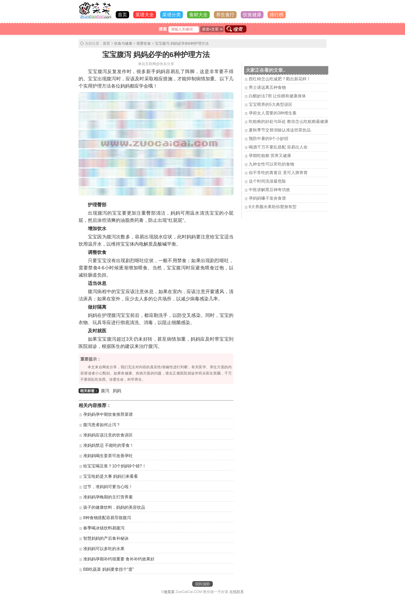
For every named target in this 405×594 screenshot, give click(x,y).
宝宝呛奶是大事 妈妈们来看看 (110, 476)
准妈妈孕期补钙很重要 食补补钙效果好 (118, 559)
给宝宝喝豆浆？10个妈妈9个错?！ (114, 466)
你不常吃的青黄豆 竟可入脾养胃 (278, 172)
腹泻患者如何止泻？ (101, 425)
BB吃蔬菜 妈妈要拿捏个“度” (108, 569)
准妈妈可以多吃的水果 (103, 548)
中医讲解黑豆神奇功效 (269, 189)
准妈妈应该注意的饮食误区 (108, 435)
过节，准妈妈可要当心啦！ (108, 486)
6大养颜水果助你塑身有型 (273, 207)
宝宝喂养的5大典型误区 (270, 104)
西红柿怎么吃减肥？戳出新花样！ (280, 79)
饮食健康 (252, 14)
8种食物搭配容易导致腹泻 (107, 517)
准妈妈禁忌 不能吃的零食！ (108, 445)
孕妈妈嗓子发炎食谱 (267, 198)
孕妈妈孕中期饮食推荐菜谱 (108, 414)
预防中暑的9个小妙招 (268, 138)
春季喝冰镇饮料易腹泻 (103, 528)
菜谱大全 (144, 14)
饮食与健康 (123, 43)
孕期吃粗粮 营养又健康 (270, 155)
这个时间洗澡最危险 (267, 181)
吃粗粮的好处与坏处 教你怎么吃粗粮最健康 (288, 121)
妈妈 (117, 390)
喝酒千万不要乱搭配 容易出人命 (278, 147)
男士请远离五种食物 (267, 87)
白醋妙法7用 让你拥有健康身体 (277, 96)
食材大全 (198, 14)
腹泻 (105, 390)
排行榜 (277, 14)
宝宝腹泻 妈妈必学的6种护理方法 (182, 43)
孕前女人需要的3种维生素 (273, 113)
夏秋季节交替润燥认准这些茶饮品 (280, 130)
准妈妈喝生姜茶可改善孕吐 (108, 456)
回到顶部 (202, 584)
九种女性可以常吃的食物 (271, 164)
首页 (122, 14)
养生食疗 (225, 14)
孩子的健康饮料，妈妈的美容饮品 (114, 507)
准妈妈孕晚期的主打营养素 (108, 497)
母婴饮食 (143, 43)
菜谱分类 (171, 14)
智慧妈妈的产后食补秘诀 (106, 538)
